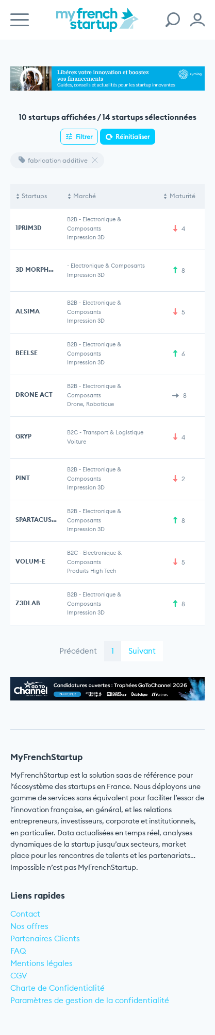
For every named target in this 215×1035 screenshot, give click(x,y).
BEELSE (26, 353)
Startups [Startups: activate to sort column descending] (34, 196)
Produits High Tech (91, 570)
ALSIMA (27, 311)
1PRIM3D (28, 228)
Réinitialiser (132, 137)
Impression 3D (86, 237)
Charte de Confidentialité (57, 988)
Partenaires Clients (45, 938)
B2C (72, 432)
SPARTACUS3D (37, 519)
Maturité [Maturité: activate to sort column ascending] (182, 196)
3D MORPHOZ (36, 269)
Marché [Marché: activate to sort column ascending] (84, 196)
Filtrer (84, 137)
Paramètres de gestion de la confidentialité (89, 1000)
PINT (22, 478)
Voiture (76, 441)
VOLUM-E (30, 561)
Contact (25, 914)
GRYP (23, 436)
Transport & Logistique (113, 432)
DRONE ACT (34, 394)
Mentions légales (41, 963)
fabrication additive (53, 160)
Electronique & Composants (108, 265)
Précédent (78, 651)
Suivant (142, 651)
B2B (72, 219)
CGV (18, 975)
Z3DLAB (27, 603)
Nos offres (29, 926)
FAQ (18, 951)
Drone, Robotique (90, 404)
